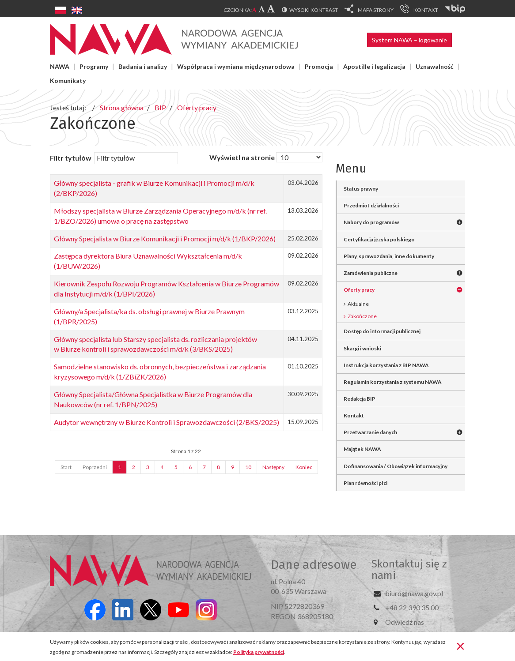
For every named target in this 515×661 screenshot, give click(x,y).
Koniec (303, 467)
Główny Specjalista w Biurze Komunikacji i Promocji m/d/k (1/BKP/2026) (165, 238)
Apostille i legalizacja (374, 66)
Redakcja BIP (359, 398)
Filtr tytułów (71, 158)
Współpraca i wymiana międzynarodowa (236, 66)
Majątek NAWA (362, 449)
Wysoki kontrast (313, 10)
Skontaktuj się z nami (409, 570)
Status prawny (361, 188)
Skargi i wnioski (362, 348)
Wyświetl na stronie (242, 157)
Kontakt (354, 415)
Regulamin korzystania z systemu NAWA (393, 382)
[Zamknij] (460, 645)
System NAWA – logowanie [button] (409, 40)
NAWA (59, 66)
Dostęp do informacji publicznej (382, 331)
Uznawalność (435, 66)
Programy (94, 66)
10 (248, 467)
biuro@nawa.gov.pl (414, 593)
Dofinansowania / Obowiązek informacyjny (395, 466)
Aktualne (358, 303)
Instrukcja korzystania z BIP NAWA (386, 365)
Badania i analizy (142, 66)
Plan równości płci (365, 483)
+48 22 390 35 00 (412, 607)
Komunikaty (68, 80)
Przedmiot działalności (371, 205)
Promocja (319, 66)
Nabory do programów (371, 222)
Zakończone (362, 316)
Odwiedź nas (404, 622)
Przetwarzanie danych (370, 432)
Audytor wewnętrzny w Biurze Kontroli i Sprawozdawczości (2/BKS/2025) (166, 422)
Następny (273, 467)
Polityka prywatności (258, 652)
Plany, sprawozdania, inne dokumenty (389, 256)
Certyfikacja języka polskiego (379, 239)
